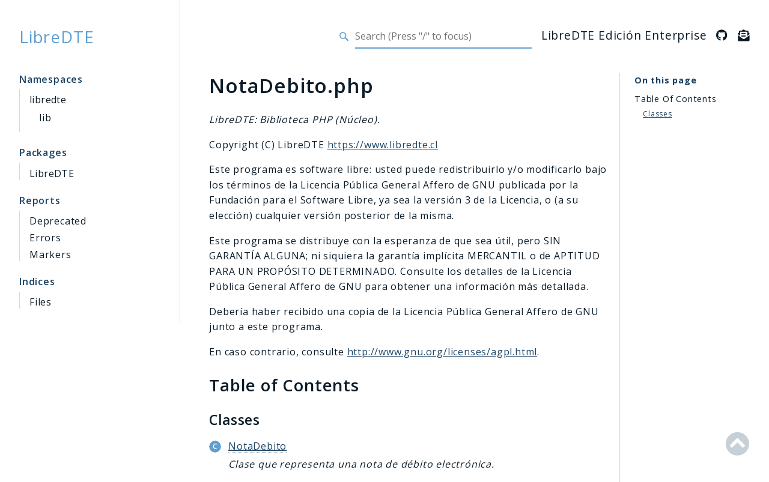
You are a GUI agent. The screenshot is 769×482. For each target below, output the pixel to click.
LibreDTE (56, 36)
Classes (657, 114)
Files (40, 302)
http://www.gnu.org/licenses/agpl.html (442, 351)
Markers (50, 254)
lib (45, 117)
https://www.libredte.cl (382, 144)
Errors (45, 237)
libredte (47, 99)
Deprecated (58, 220)
